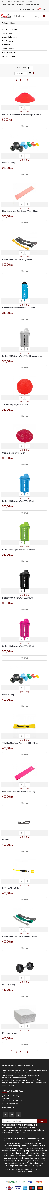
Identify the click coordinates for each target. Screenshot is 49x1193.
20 (30, 68)
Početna (5, 23)
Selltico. (29, 1172)
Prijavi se (42, 1121)
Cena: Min (20, 73)
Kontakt (20, 5)
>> (35, 80)
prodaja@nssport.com (10, 1103)
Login (20, 9)
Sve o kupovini (8, 5)
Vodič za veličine (32, 5)
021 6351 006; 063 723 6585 (12, 1101)
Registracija (29, 9)
